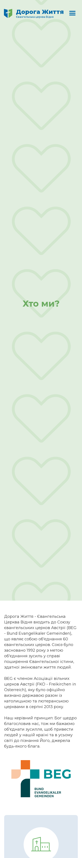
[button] (72, 14)
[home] (35, 14)
